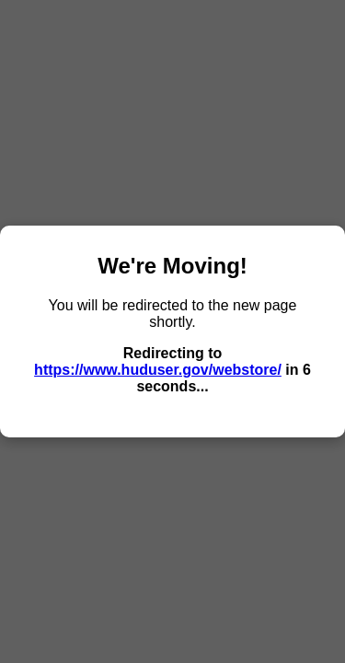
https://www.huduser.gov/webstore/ (158, 370)
